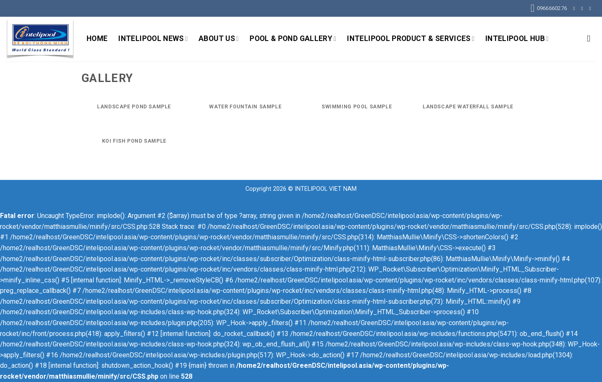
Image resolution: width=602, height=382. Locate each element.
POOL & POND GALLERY (293, 38)
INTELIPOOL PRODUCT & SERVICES (410, 38)
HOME (97, 38)
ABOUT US (219, 38)
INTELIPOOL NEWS (153, 38)
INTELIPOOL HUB (516, 38)
